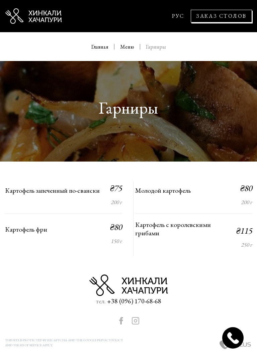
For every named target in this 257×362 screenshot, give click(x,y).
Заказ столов (221, 15)
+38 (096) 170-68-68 (134, 301)
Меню (127, 46)
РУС (178, 16)
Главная (100, 46)
